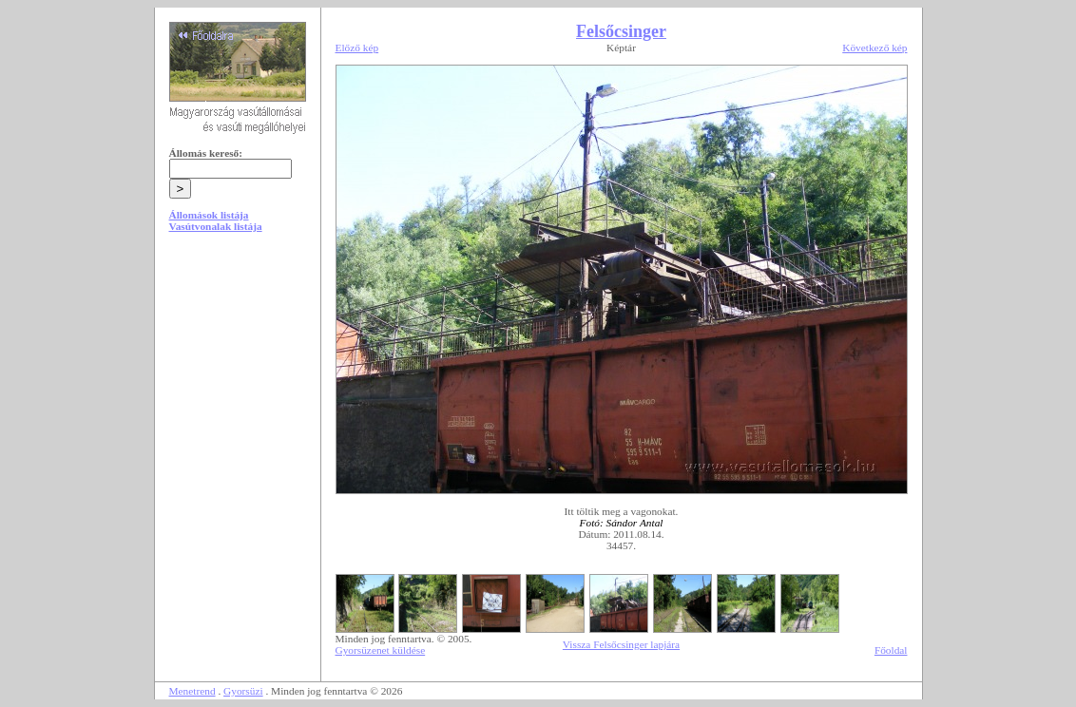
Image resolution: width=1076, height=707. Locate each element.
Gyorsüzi (243, 691)
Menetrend (192, 691)
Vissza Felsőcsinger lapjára (621, 644)
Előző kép (357, 47)
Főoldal (891, 650)
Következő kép (874, 47)
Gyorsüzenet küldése (381, 650)
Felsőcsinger (621, 31)
